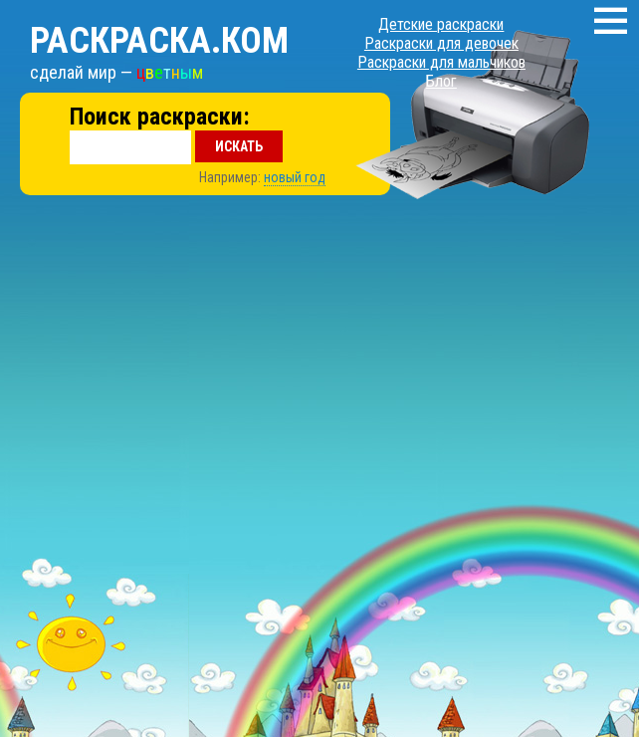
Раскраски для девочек (441, 43)
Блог (441, 81)
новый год (294, 177)
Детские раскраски (441, 24)
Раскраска (159, 41)
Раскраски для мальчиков (441, 62)
